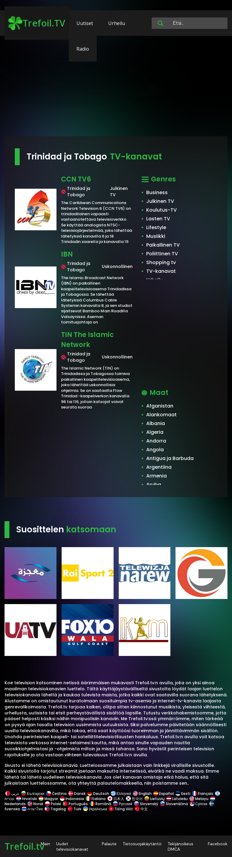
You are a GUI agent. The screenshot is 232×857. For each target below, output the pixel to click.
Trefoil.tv (24, 846)
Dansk (76, 793)
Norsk (35, 803)
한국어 (134, 798)
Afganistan (159, 405)
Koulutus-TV (161, 209)
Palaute (109, 843)
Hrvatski (26, 798)
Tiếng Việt (121, 808)
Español (164, 793)
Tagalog (55, 808)
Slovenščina (174, 803)
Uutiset (84, 23)
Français (202, 793)
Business (157, 192)
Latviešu (177, 798)
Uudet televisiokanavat (72, 846)
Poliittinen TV (162, 253)
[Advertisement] (116, 89)
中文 (141, 808)
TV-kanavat (161, 271)
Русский (122, 803)
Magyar (48, 798)
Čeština (56, 793)
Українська (95, 808)
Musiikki (155, 236)
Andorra (156, 440)
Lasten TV (158, 218)
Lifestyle (156, 227)
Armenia (156, 475)
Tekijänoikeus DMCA (180, 846)
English (142, 793)
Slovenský (146, 803)
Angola (155, 449)
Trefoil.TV (36, 23)
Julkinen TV (160, 201)
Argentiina (159, 467)
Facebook (217, 843)
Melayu (198, 798)
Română (100, 803)
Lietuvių (154, 798)
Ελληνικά (121, 793)
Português (75, 803)
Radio (82, 49)
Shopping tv (161, 262)
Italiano (96, 798)
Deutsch (98, 793)
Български (32, 793)
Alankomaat (161, 414)
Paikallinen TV (163, 244)
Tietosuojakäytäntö (142, 843)
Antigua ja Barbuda (170, 458)
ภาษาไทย (32, 808)
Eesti (183, 793)
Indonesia (72, 798)
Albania (155, 423)
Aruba (153, 484)
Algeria (154, 432)
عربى (12, 793)
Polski (53, 803)
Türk (74, 808)
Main (45, 843)
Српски (198, 803)
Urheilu (116, 23)
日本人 (116, 798)
